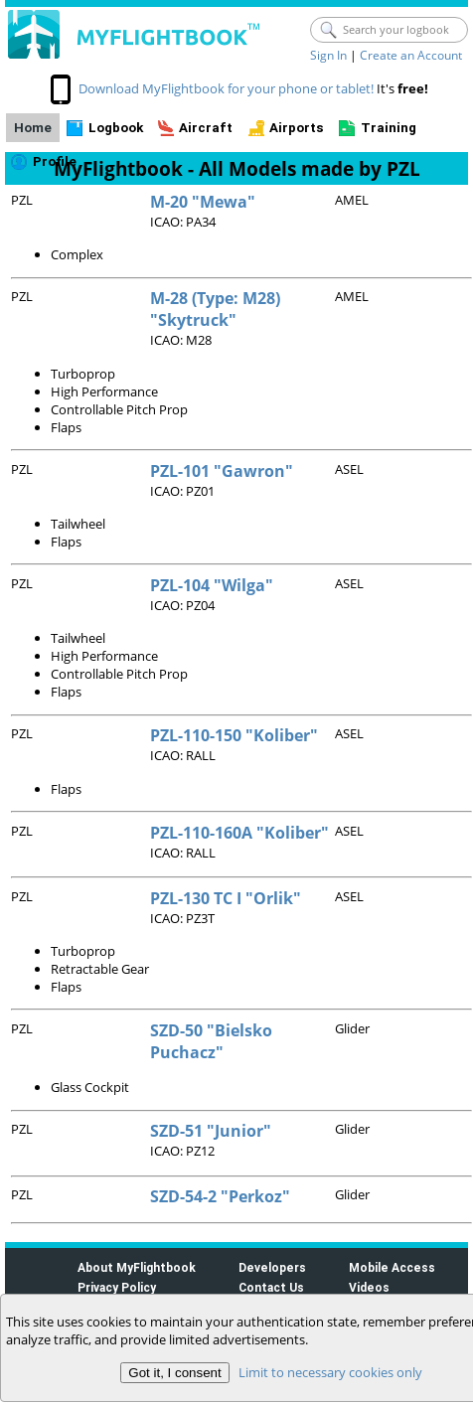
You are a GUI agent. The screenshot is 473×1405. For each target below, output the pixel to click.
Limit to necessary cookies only (330, 1372)
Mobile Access (392, 1267)
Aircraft (206, 127)
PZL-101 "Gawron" (221, 471)
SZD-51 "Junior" (210, 1131)
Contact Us (271, 1287)
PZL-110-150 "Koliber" (234, 735)
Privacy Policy (117, 1287)
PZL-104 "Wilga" (211, 585)
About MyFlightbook (137, 1267)
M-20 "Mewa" (202, 202)
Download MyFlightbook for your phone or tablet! (226, 88)
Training (388, 127)
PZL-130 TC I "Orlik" (225, 898)
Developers (272, 1267)
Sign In (328, 55)
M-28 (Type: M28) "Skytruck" (215, 309)
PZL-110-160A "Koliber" (239, 833)
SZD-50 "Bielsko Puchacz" (211, 1041)
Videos (369, 1287)
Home (33, 127)
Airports (296, 127)
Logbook (115, 127)
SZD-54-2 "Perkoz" (220, 1196)
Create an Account (411, 55)
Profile (55, 161)
